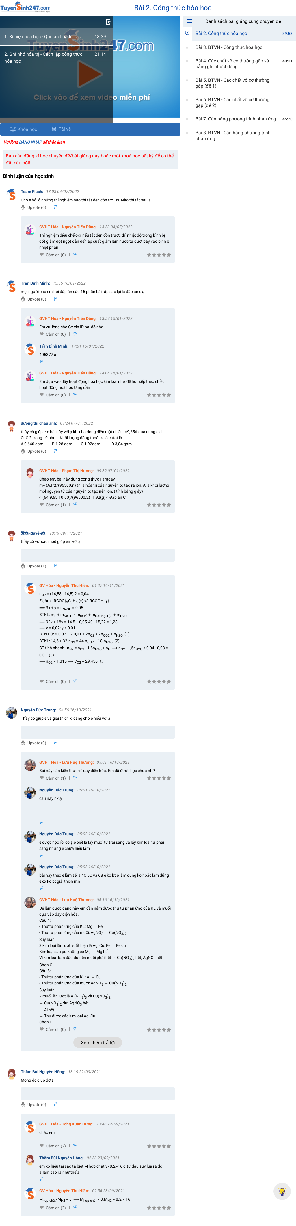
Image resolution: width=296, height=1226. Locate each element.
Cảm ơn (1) (56, 504)
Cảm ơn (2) (56, 1146)
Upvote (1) (36, 566)
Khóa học (27, 129)
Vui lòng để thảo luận (34, 142)
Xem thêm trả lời (98, 1042)
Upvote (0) (36, 207)
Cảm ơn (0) (56, 255)
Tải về (61, 129)
